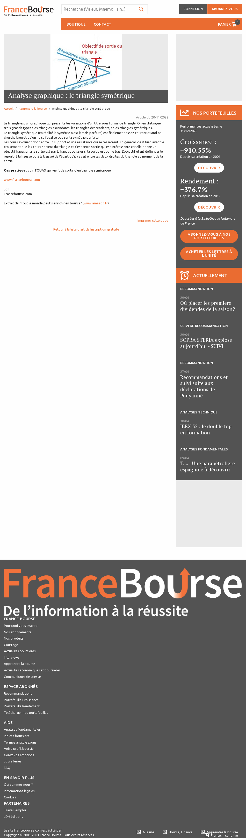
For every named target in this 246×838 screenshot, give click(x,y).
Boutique (76, 24)
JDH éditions (13, 816)
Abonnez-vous (225, 9)
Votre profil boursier (19, 748)
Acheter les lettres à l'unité (209, 253)
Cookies (10, 797)
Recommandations (18, 693)
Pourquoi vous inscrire (21, 625)
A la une (146, 832)
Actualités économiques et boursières (32, 670)
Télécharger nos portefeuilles (26, 712)
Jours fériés (12, 761)
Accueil (8, 108)
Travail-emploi (15, 810)
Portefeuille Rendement (22, 706)
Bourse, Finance (177, 832)
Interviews (11, 657)
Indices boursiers (16, 736)
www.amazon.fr (96, 203)
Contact (102, 24)
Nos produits (14, 638)
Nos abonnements (17, 632)
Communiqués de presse (22, 676)
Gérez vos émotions (19, 755)
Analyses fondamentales (22, 729)
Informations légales (19, 791)
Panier (229, 22)
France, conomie (221, 835)
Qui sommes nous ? (18, 784)
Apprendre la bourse (33, 108)
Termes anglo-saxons (20, 742)
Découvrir (209, 168)
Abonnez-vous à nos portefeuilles (209, 236)
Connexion (193, 9)
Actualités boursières (20, 651)
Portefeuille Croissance (21, 700)
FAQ (7, 767)
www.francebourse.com (22, 179)
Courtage (11, 645)
